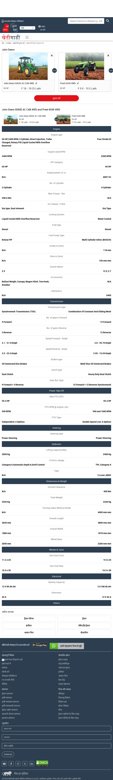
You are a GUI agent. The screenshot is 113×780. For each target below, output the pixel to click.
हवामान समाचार (8, 717)
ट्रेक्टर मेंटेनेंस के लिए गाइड (68, 717)
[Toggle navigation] (27, 37)
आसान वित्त (29, 632)
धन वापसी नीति (8, 679)
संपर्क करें (5, 671)
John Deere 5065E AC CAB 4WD (19, 83)
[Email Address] (56, 745)
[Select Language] (27, 27)
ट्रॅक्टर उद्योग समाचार (10, 709)
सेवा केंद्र (61, 679)
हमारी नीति (67, 778)
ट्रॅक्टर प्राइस (63, 659)
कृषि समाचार (7, 697)
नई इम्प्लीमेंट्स (63, 663)
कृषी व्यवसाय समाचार (10, 701)
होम (3, 43)
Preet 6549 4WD (68, 83)
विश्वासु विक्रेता (64, 697)
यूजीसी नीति (76, 778)
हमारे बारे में (6, 663)
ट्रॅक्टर (84, 618)
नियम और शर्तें (57, 778)
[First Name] (56, 728)
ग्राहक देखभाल (64, 683)
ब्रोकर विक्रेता (63, 705)
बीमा (60, 709)
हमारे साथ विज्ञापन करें (12, 659)
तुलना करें (56, 98)
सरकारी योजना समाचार (11, 713)
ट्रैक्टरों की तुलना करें (19, 43)
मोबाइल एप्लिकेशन (9, 675)
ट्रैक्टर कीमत (29, 618)
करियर (4, 667)
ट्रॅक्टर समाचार (7, 693)
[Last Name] (56, 737)
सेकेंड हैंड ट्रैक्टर (84, 625)
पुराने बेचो (14, 28)
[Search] (86, 21)
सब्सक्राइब (8, 754)
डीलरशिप (84, 632)
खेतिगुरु (61, 693)
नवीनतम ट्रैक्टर (64, 667)
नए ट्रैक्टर (8, 43)
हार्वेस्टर (29, 625)
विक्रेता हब (62, 701)
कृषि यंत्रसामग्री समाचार (11, 705)
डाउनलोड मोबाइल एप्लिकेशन (13, 21)
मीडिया (4, 683)
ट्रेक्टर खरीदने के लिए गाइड (68, 713)
